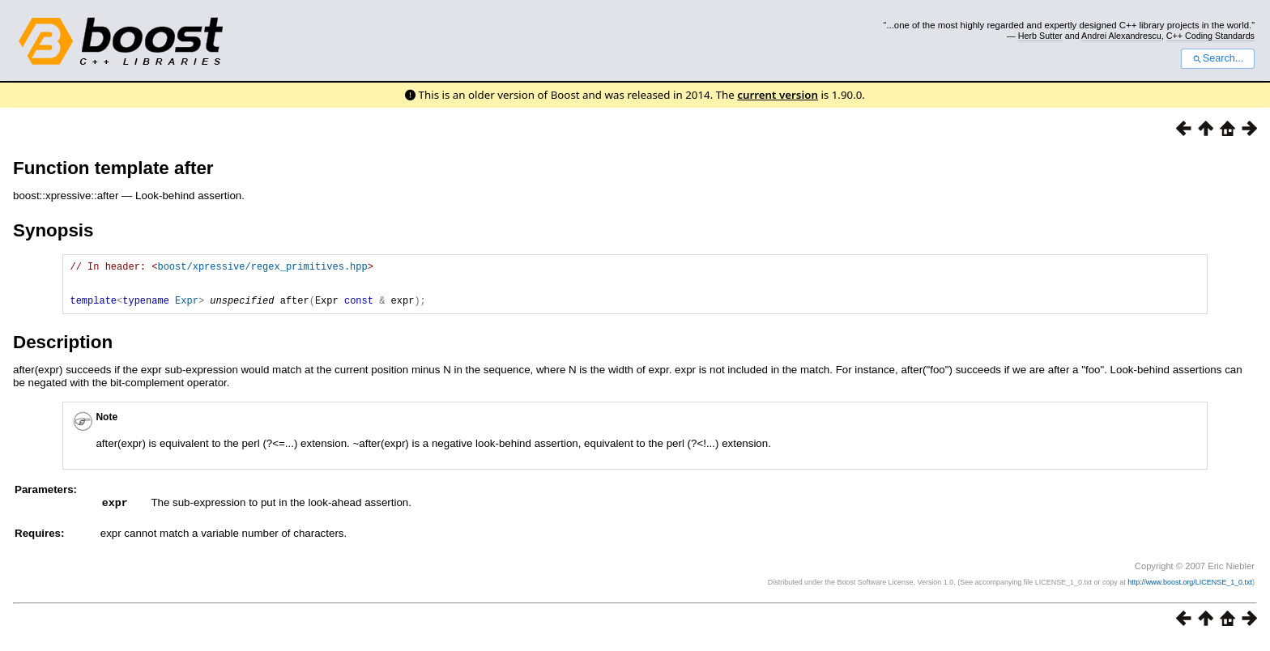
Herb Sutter (1040, 35)
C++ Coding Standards (1210, 35)
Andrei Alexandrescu (1121, 35)
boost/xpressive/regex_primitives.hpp (262, 268)
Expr (186, 310)
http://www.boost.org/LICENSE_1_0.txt (1189, 591)
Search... (1217, 58)
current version (777, 94)
